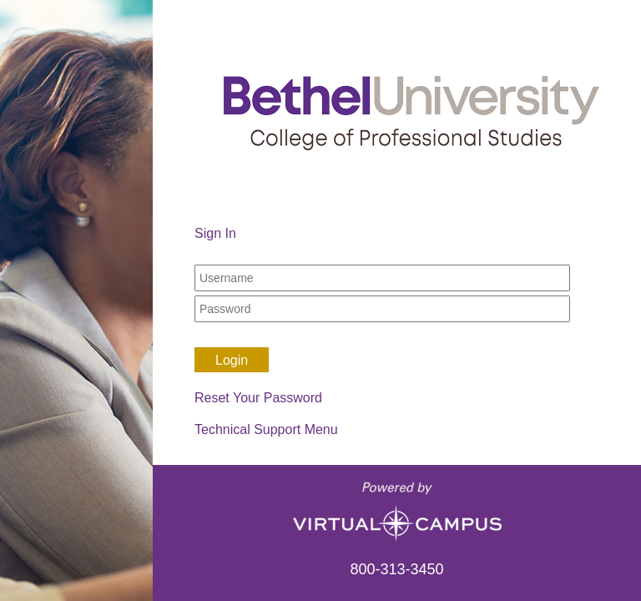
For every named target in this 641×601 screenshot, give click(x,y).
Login (231, 360)
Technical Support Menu (266, 429)
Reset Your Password (258, 398)
